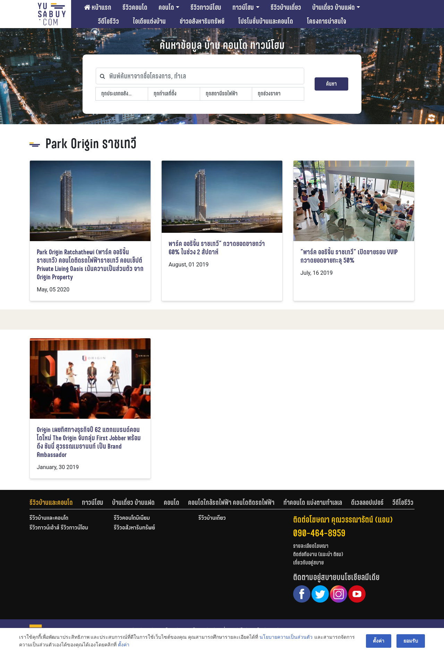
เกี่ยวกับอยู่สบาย (308, 563)
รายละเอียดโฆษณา (310, 546)
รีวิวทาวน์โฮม (205, 7)
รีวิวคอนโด (134, 7)
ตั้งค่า (123, 645)
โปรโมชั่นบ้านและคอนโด (265, 21)
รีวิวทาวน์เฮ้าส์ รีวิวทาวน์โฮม (58, 528)
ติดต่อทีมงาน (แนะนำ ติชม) (318, 554)
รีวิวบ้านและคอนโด (51, 502)
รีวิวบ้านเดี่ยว (286, 7)
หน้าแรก (97, 7)
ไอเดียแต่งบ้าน (149, 21)
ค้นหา (331, 84)
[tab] (55, 502)
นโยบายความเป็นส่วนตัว (286, 637)
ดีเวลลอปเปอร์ (367, 502)
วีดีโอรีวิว (108, 21)
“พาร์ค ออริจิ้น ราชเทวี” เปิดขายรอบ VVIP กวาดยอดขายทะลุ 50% (349, 256)
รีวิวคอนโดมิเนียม (132, 518)
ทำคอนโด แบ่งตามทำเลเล (312, 502)
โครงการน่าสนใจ (326, 21)
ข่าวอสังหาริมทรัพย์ (202, 21)
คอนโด (166, 7)
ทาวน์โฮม (243, 7)
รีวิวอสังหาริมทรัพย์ (134, 528)
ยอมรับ (410, 641)
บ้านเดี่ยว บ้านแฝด (333, 7)
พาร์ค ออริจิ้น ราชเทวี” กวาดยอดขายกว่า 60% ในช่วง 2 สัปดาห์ (217, 248)
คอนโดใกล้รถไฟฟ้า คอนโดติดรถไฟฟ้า (231, 502)
